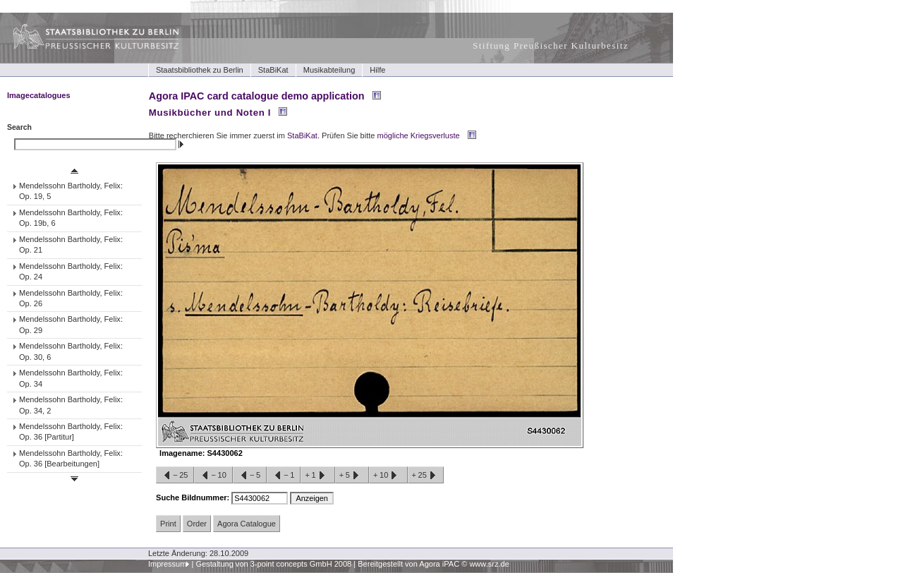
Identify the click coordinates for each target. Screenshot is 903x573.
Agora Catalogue (246, 523)
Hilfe (377, 70)
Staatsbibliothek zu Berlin (199, 70)
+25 (426, 476)
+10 (388, 476)
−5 (249, 476)
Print (168, 523)
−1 (283, 476)
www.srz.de (489, 564)
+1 (317, 476)
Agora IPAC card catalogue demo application (257, 96)
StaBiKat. (303, 135)
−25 (175, 476)
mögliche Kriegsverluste (418, 135)
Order (197, 523)
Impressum (167, 564)
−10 (213, 476)
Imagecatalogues (39, 95)
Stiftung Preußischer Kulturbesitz (551, 45)
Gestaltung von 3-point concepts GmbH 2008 (273, 564)
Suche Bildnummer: (193, 497)
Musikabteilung (329, 70)
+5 (352, 476)
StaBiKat (273, 70)
